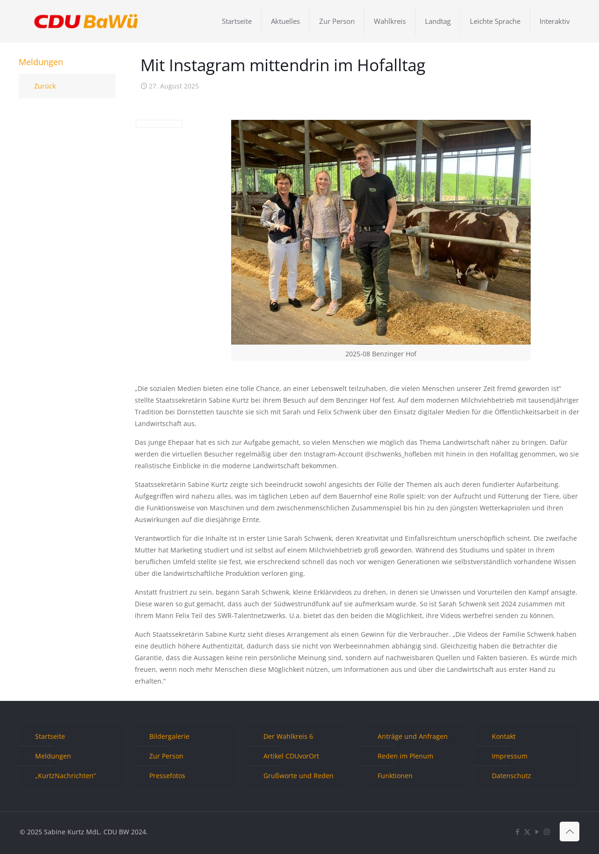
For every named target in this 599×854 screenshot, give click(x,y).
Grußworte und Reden (298, 775)
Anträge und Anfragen (413, 736)
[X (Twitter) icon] (527, 831)
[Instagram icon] (546, 831)
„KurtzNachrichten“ (65, 775)
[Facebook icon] (517, 831)
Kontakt (504, 736)
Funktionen (395, 775)
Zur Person (166, 755)
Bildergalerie (169, 736)
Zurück (45, 85)
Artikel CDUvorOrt (291, 755)
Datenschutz (511, 775)
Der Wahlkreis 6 (288, 736)
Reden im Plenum (405, 755)
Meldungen (53, 755)
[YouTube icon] (537, 831)
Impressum (509, 755)
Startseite (50, 736)
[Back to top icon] (569, 831)
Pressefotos (167, 775)
